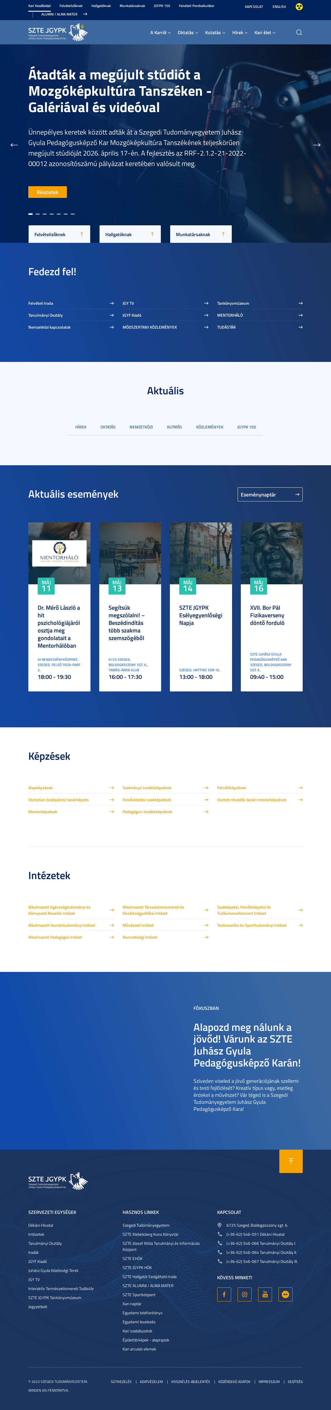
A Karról (158, 32)
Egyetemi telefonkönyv (143, 1312)
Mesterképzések (42, 811)
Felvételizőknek (71, 5)
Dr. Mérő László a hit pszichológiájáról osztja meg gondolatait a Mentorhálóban (59, 626)
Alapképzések (40, 787)
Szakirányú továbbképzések (147, 787)
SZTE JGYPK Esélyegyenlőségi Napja (200, 615)
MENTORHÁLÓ (230, 315)
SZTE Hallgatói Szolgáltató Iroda (150, 1276)
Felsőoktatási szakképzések (147, 799)
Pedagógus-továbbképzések (147, 811)
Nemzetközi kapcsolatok (49, 327)
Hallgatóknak (101, 5)
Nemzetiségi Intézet (140, 937)
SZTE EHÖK (132, 1258)
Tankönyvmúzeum (233, 303)
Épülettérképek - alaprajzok (146, 1340)
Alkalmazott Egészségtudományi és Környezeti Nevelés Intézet (59, 910)
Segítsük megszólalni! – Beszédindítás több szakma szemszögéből (127, 622)
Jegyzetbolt (37, 1306)
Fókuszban (206, 1008)
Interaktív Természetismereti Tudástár (61, 1288)
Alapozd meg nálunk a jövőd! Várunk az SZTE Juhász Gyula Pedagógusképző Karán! (247, 1044)
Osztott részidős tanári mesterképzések (251, 799)
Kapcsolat (254, 6)
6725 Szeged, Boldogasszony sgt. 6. (257, 1225)
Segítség (295, 1381)
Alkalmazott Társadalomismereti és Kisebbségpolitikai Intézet (153, 910)
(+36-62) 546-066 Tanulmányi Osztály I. (261, 1243)
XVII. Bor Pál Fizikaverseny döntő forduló (267, 615)
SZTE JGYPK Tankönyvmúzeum (54, 1297)
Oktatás (186, 32)
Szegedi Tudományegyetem (146, 1225)
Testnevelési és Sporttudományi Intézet (252, 925)
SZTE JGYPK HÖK (137, 1267)
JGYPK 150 (162, 5)
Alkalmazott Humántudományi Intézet (61, 925)
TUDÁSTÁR (226, 327)
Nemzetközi (141, 427)
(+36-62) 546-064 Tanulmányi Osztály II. (262, 1252)
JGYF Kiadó (132, 315)
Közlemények (209, 427)
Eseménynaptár (258, 494)
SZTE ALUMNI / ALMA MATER (148, 1285)
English (279, 6)
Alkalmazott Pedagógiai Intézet (55, 937)
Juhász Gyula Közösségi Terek (53, 1270)
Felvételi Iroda (40, 303)
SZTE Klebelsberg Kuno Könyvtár (151, 1234)
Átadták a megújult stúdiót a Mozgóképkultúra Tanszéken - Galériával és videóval (120, 90)
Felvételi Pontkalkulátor (196, 5)
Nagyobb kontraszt (299, 6)
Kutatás (213, 32)
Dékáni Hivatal (40, 1225)
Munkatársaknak (132, 5)
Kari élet (263, 32)
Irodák (33, 1252)
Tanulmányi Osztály (45, 315)
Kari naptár (132, 1303)
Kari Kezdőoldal (39, 5)
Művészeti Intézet (138, 925)
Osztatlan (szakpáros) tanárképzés (58, 799)
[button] (14, 143)
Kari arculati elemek (139, 1349)
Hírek (237, 32)
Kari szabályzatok (137, 1331)
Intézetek (36, 1234)
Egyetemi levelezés (139, 1321)
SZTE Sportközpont (139, 1294)
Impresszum (269, 1381)
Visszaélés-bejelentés (190, 1381)
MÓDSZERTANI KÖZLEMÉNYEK (150, 327)
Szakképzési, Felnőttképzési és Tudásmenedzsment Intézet (244, 910)
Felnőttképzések (231, 787)
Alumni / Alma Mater (59, 14)
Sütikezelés (121, 1381)
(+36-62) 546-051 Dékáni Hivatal (256, 1234)
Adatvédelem (151, 1381)
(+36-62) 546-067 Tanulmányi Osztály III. (262, 1261)
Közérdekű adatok (234, 1381)
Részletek (47, 192)
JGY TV (128, 303)
